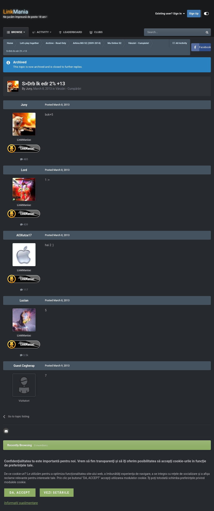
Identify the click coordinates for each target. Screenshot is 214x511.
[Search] (164, 32)
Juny (29, 88)
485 (24, 159)
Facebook (205, 47)
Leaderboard (72, 32)
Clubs (97, 32)
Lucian (24, 300)
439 (24, 224)
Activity (43, 32)
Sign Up (194, 13)
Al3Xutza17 (24, 235)
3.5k (24, 355)
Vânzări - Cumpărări (68, 88)
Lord (24, 170)
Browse (17, 32)
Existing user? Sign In (170, 13)
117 (24, 289)
